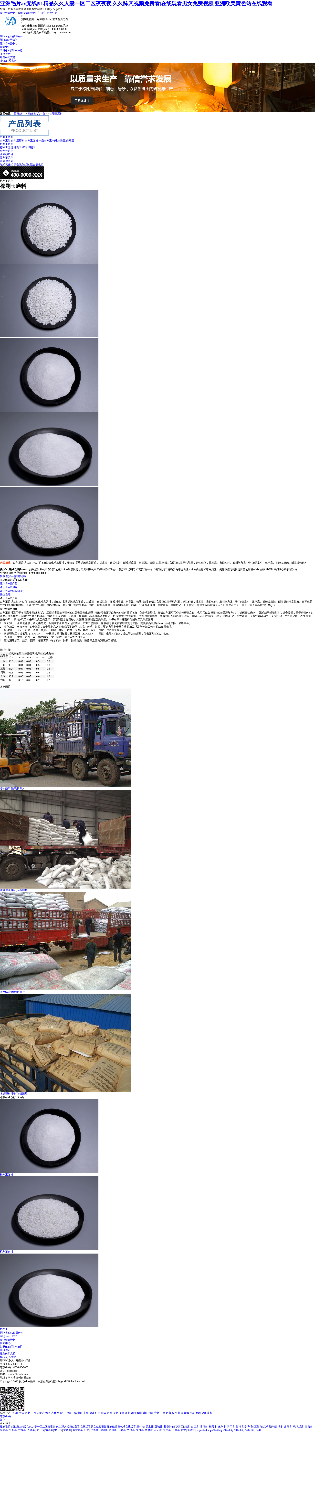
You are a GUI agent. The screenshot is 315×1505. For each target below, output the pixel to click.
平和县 (13, 1430)
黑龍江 (61, 1412)
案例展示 (5, 53)
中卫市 (58, 1430)
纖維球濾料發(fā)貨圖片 (13, 890)
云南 (163, 1412)
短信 (2, 1419)
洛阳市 (158, 1430)
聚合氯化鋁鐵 (22, 164)
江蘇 (74, 1412)
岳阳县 (288, 1426)
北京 (16, 1412)
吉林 (54, 1412)
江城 (86, 1430)
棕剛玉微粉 (6, 147)
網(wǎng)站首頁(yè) (11, 36)
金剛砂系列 (6, 150)
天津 (22, 1412)
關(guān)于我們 (8, 39)
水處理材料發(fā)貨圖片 (13, 1093)
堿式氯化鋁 (6, 164)
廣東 (128, 1412)
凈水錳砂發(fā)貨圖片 (12, 991)
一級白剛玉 (45, 140)
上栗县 (122, 1430)
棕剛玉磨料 (20, 147)
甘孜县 (22, 1430)
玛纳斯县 (298, 1426)
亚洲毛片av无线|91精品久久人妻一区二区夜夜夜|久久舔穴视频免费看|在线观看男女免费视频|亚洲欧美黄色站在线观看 (136, 3)
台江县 (195, 1426)
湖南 (122, 1412)
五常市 (258, 1426)
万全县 (176, 1430)
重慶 (145, 1412)
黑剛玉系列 (6, 157)
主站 (41, 12)
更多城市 (206, 1412)
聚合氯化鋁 (36, 164)
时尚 (183, 1430)
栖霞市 (213, 1426)
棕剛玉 (31, 147)
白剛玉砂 (5, 140)
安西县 (67, 1430)
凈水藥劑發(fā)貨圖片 (12, 788)
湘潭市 (191, 1430)
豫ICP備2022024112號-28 (14, 1384)
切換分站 (52, 12)
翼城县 (158, 1426)
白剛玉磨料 (17, 140)
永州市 (222, 1426)
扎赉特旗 (169, 1426)
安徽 (86, 1412)
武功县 (267, 1426)
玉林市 (140, 1426)
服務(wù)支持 (7, 57)
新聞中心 (5, 47)
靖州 (187, 1426)
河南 (110, 1412)
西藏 (169, 1412)
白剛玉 (70, 140)
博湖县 (240, 1426)
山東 (104, 1412)
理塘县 (103, 1430)
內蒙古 (41, 1412)
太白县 (140, 1430)
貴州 (157, 1412)
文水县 (131, 1430)
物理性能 (5, 594)
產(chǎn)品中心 (9, 12)
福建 (92, 1412)
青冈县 (231, 1426)
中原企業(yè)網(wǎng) (50, 1381)
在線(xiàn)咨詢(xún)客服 (14, 579)
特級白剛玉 (59, 140)
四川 (151, 1412)
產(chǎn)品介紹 (9, 583)
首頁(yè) (18, 113)
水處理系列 (6, 161)
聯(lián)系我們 (27, 12)
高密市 (309, 1426)
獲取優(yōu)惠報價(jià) (13, 576)
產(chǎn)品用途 (9, 587)
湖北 (116, 1412)
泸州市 (249, 1426)
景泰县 (4, 1430)
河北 (28, 1412)
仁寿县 (94, 1430)
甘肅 (181, 1412)
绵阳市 (204, 1426)
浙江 (80, 1412)
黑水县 (149, 1426)
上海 (69, 1412)
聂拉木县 (78, 1430)
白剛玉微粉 (31, 140)
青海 (187, 1412)
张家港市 (277, 1426)
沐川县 (112, 1430)
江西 (98, 1412)
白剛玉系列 (6, 137)
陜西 (175, 1412)
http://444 (202, 1430)
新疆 (198, 1412)
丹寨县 (31, 1430)
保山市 (40, 1430)
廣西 (133, 1412)
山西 (34, 1412)
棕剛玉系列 (56, 113)
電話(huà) (5, 1416)
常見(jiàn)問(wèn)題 (11, 50)
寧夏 (193, 1412)
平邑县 (167, 1430)
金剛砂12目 (6, 154)
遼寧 (48, 1412)
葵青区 (179, 1426)
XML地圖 (34, 1384)
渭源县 (49, 1430)
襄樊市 (149, 1430)
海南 (139, 1412)
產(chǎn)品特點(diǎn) (12, 591)
